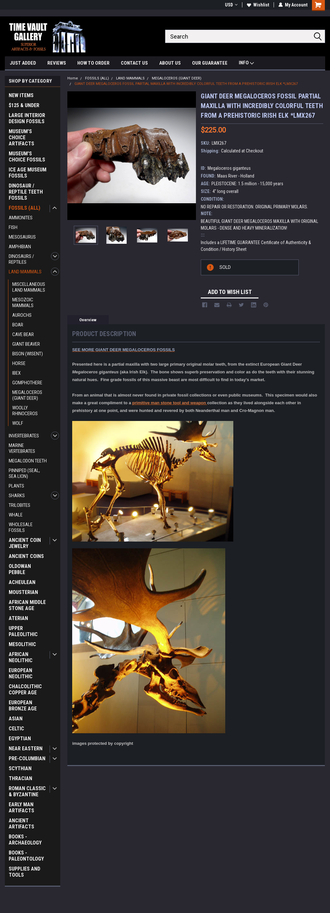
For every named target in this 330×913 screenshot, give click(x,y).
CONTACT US (134, 63)
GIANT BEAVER (26, 344)
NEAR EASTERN (26, 748)
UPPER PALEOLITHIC (23, 631)
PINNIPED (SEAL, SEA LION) (24, 473)
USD (231, 4)
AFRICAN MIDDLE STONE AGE (27, 605)
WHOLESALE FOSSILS (21, 527)
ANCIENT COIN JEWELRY (25, 543)
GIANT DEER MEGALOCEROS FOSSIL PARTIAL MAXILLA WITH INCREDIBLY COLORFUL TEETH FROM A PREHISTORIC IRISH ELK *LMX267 (186, 84)
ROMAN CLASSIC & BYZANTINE (27, 791)
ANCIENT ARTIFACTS (21, 823)
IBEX (16, 373)
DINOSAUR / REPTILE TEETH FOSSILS (26, 192)
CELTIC (16, 729)
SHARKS (17, 495)
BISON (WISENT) (27, 354)
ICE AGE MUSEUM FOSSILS (27, 173)
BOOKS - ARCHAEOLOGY (25, 840)
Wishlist (258, 4)
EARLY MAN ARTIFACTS (21, 807)
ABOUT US (170, 63)
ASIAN (16, 719)
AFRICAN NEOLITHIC (21, 657)
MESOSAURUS (22, 237)
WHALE (16, 515)
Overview (87, 319)
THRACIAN (20, 778)
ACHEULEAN (22, 582)
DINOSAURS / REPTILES (21, 259)
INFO (246, 63)
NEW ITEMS (21, 95)
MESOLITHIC (22, 644)
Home (72, 78)
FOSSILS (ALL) (24, 208)
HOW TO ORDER (93, 63)
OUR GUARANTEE (210, 63)
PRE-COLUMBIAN (27, 758)
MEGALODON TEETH (28, 461)
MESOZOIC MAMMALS (23, 302)
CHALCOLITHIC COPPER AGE (25, 689)
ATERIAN (18, 618)
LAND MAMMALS (25, 272)
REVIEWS (56, 63)
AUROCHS (22, 315)
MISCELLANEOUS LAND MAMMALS (28, 287)
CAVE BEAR (23, 334)
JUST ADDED (23, 63)
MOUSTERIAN (23, 592)
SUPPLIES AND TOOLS (24, 872)
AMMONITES (21, 218)
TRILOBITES (19, 505)
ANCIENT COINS (26, 556)
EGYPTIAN (20, 738)
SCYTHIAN (20, 768)
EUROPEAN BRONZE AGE (23, 705)
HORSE (18, 363)
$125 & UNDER (24, 105)
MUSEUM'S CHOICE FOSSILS (27, 157)
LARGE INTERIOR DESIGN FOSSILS (27, 118)
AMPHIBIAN (20, 247)
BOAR (17, 325)
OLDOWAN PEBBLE (20, 569)
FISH (13, 227)
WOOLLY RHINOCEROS (25, 410)
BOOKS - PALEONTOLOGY (26, 856)
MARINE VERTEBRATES (22, 448)
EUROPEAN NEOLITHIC (21, 673)
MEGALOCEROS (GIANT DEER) (27, 395)
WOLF (17, 423)
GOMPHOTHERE (27, 383)
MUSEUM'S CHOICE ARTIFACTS (21, 137)
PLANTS (16, 486)
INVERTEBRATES (24, 436)
